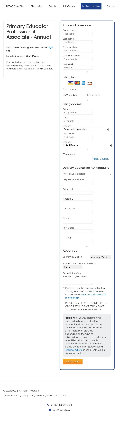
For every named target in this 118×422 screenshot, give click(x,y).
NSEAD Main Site (15, 6)
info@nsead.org (73, 349)
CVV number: (70, 95)
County (67, 218)
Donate (111, 6)
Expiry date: (93, 95)
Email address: (70, 47)
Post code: (68, 133)
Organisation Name (73, 179)
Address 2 (68, 198)
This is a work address (74, 173)
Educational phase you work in (79, 263)
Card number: (70, 89)
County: (67, 126)
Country (67, 142)
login (50, 47)
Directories (36, 6)
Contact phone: (71, 55)
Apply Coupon (101, 158)
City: (65, 117)
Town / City (69, 208)
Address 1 (68, 189)
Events (52, 6)
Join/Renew (69, 6)
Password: (68, 64)
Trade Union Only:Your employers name (74, 275)
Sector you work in (72, 256)
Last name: (68, 38)
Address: (67, 109)
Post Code (68, 227)
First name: (68, 30)
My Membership (91, 6)
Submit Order (72, 361)
